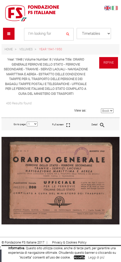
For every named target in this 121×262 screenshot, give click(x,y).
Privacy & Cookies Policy (69, 242)
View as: (80, 110)
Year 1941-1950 (50, 49)
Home (9, 49)
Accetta (79, 257)
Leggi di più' (96, 257)
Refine (108, 62)
